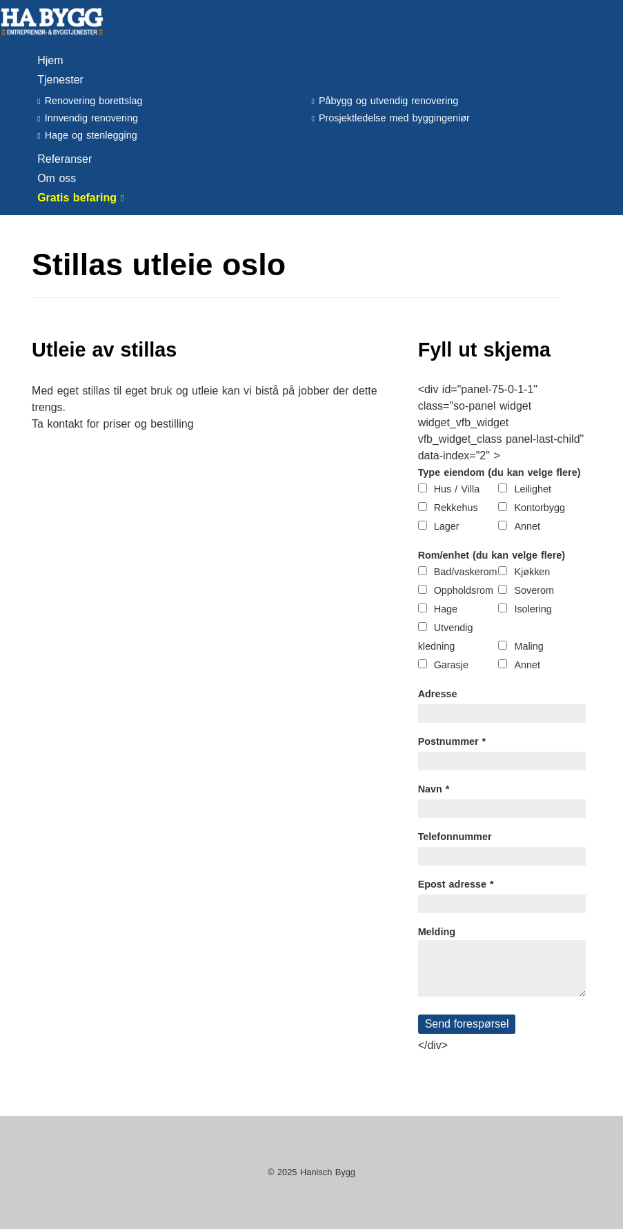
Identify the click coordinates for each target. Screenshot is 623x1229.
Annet (527, 526)
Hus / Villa (457, 488)
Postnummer (452, 741)
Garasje (451, 664)
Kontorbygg (539, 507)
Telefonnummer (455, 836)
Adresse (437, 693)
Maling (528, 646)
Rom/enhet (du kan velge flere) (492, 555)
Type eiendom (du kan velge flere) (499, 472)
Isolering (532, 608)
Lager (446, 526)
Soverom (534, 590)
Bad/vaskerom (465, 571)
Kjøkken (532, 571)
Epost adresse (456, 884)
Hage (445, 608)
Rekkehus (456, 507)
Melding (436, 931)
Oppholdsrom (463, 590)
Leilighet (532, 488)
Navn (434, 789)
